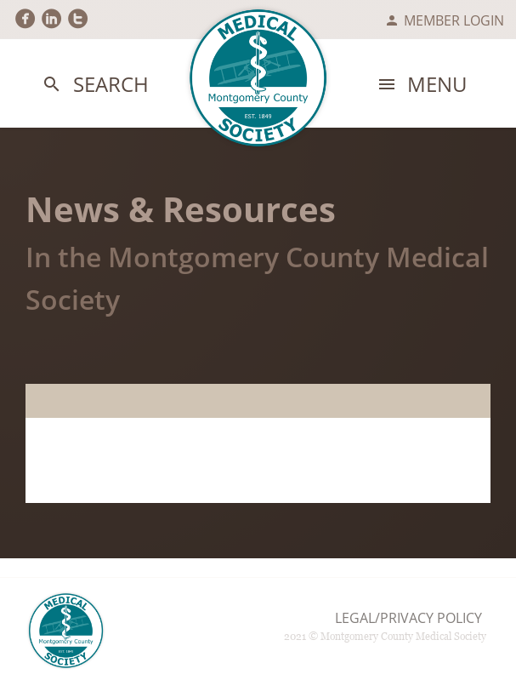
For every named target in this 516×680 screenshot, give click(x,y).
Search (95, 85)
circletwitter (78, 18)
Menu (422, 85)
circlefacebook (25, 18)
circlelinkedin (51, 18)
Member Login (444, 20)
